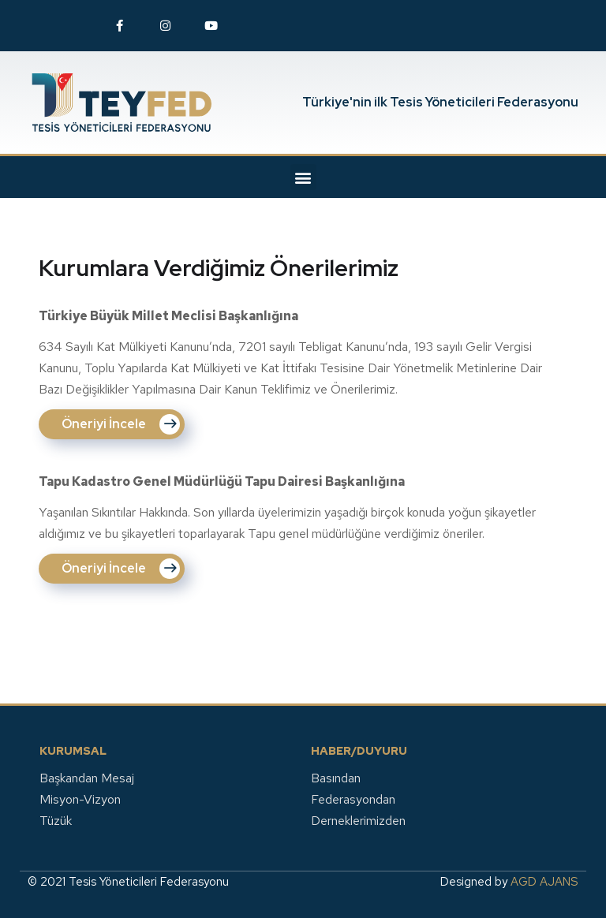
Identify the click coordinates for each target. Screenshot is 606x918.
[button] (303, 177)
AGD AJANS (544, 882)
